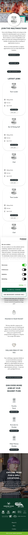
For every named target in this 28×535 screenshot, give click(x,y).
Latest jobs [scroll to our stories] (13, 63)
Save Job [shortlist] (13, 112)
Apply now (14, 109)
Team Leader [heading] (14, 92)
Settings (21, 285)
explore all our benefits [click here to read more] (14, 377)
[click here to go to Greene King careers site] (14, 509)
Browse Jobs (14, 411)
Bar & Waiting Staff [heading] (14, 127)
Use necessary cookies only (14, 294)
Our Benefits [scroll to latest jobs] (13, 54)
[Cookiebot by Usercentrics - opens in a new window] (20, 239)
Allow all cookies (14, 289)
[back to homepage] (5, 3)
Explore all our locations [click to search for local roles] (11, 493)
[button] (21, 3)
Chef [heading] (14, 162)
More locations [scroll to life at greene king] (13, 71)
